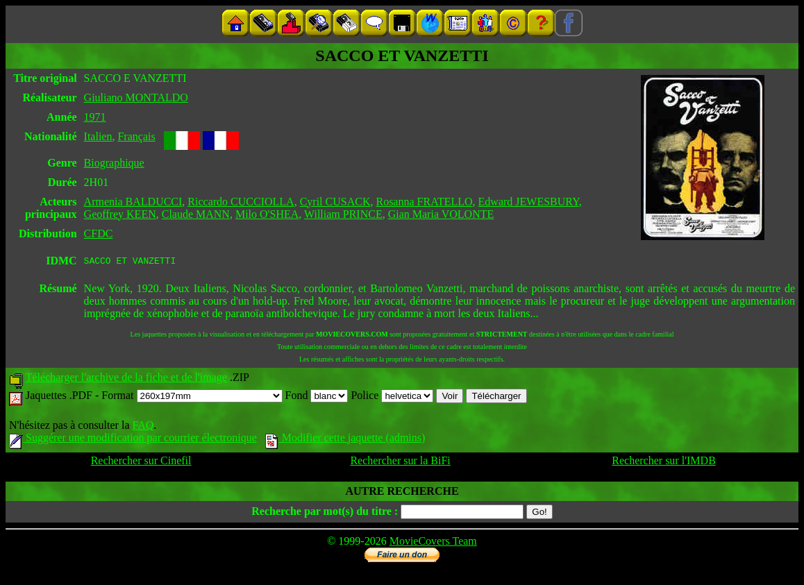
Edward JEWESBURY (528, 201)
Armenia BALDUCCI (133, 201)
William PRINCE (343, 214)
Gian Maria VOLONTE (441, 214)
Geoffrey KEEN (120, 214)
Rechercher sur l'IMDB (664, 462)
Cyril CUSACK (335, 201)
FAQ (142, 427)
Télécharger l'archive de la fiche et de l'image (126, 379)
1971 (95, 117)
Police (392, 397)
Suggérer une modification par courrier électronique (133, 440)
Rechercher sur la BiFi (400, 462)
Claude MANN (196, 214)
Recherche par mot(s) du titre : (324, 513)
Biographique (114, 163)
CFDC (98, 233)
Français (136, 136)
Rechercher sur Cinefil (141, 462)
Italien (98, 136)
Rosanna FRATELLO (424, 201)
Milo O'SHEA (267, 214)
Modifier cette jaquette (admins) (345, 440)
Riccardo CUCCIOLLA (240, 201)
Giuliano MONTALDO (136, 97)
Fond (317, 397)
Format (191, 397)
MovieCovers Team (433, 543)
